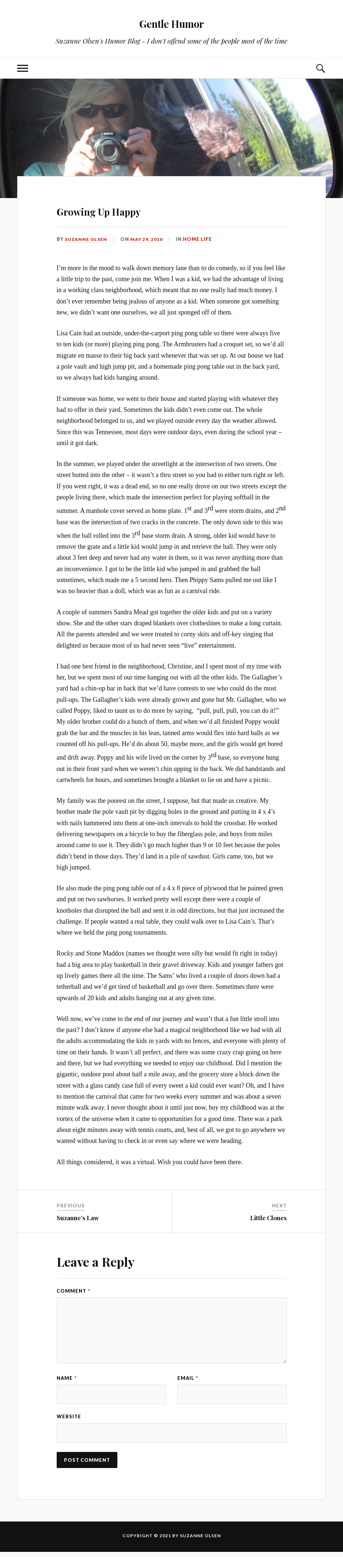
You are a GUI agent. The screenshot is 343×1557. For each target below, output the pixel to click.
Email (187, 1378)
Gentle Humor (172, 22)
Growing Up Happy (128, 209)
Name (67, 1378)
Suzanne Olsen (87, 239)
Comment (73, 1291)
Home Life (200, 239)
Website (69, 1419)
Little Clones (268, 1218)
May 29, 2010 (149, 239)
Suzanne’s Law (78, 1218)
